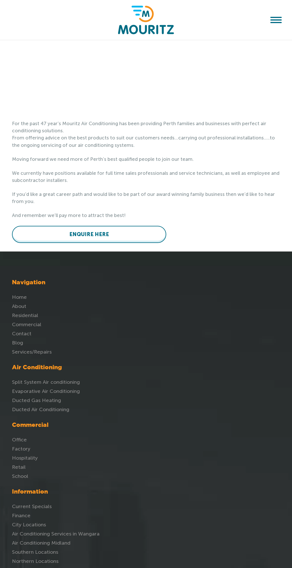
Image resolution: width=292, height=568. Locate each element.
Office (185, 296)
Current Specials (249, 296)
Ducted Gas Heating (115, 314)
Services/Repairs (32, 350)
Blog (17, 341)
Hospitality (191, 314)
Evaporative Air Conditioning (125, 305)
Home (19, 296)
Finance (238, 305)
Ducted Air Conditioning (119, 323)
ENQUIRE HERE (40, 233)
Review (237, 370)
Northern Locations (252, 361)
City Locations (246, 314)
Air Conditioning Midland (248, 340)
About (19, 305)
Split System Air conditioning (125, 296)
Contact (21, 332)
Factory (187, 305)
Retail (185, 323)
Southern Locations (252, 351)
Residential (25, 314)
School (186, 332)
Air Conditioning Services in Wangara (253, 325)
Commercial (26, 323)
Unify (225, 558)
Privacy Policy (245, 379)
